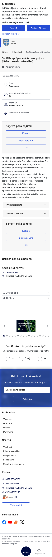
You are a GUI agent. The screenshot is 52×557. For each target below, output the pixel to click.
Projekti (6, 427)
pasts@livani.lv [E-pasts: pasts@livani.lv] (12, 483)
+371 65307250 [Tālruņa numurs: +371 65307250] (13, 479)
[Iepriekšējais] (4, 326)
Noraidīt (13, 28)
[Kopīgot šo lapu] (26, 298)
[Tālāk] (47, 326)
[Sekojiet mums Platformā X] (22, 522)
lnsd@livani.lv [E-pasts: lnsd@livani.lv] (12, 272)
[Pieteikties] (27, 399)
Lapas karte (8, 459)
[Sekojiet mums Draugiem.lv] (16, 522)
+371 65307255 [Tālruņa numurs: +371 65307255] (12, 492)
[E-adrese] (7, 497)
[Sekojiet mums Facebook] (4, 522)
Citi (26, 147)
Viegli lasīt (7, 447)
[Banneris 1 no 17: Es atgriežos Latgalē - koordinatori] (26, 326)
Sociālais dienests (13, 268)
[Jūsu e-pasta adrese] (27, 390)
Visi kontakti (16, 505)
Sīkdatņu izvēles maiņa (13, 464)
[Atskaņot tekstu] (13, 66)
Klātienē (26, 133)
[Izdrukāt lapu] (26, 292)
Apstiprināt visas (38, 28)
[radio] (9, 358)
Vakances (7, 419)
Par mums (8, 432)
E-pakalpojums (26, 140)
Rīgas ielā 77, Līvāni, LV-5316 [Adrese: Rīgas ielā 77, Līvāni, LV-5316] (19, 488)
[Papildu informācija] (16, 497)
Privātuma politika (11, 451)
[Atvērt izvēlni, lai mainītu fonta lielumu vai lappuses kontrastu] (39, 552)
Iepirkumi (7, 423)
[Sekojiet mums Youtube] (10, 522)
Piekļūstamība (9, 455)
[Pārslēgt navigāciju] (26, 551)
